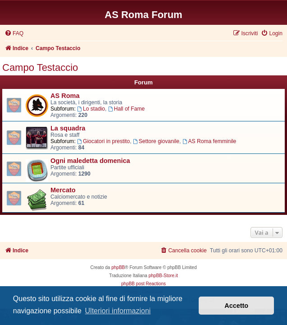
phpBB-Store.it (163, 275)
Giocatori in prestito (103, 141)
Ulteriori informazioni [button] (118, 311)
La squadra (67, 128)
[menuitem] (14, 34)
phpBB (118, 267)
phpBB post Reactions (143, 283)
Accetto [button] (236, 305)
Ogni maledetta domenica (90, 160)
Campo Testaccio (40, 67)
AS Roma (65, 95)
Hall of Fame (126, 109)
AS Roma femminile (209, 141)
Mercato (63, 190)
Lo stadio (91, 109)
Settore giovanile (156, 141)
